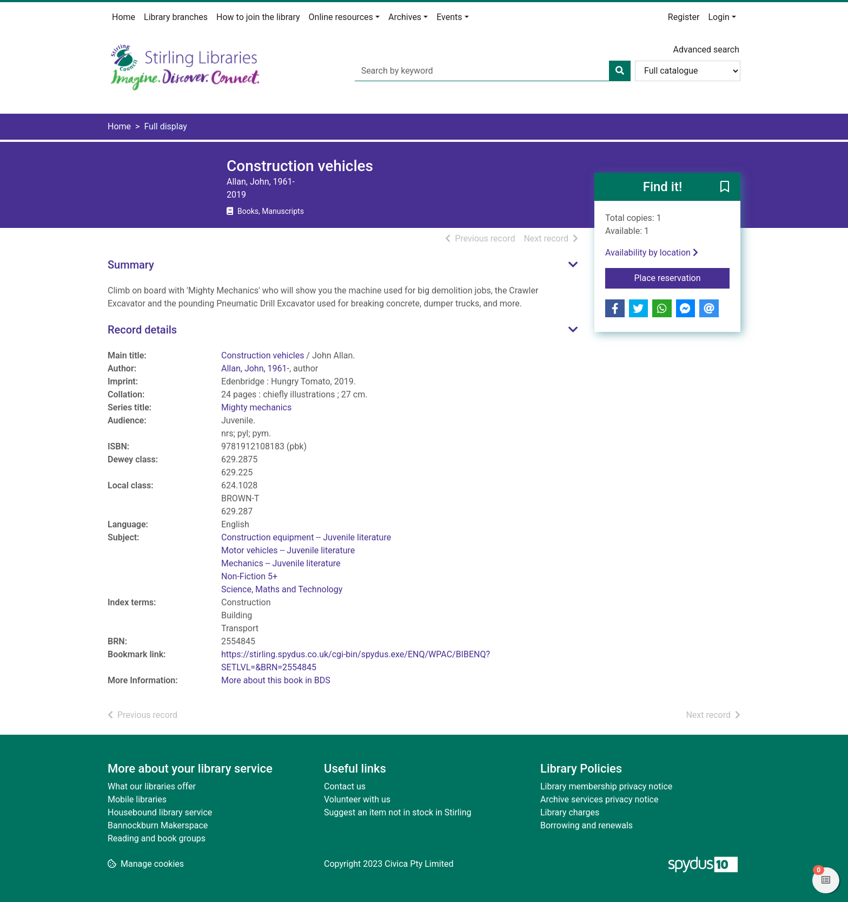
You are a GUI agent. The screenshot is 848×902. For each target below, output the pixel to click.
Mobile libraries (137, 799)
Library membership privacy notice (606, 786)
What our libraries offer (152, 786)
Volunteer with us (357, 799)
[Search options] (687, 71)
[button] (725, 187)
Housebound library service (160, 812)
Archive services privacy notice (599, 799)
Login (718, 17)
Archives (404, 17)
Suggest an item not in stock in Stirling (397, 812)
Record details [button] (142, 329)
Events (449, 17)
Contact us (345, 786)
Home (123, 17)
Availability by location (651, 252)
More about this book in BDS (275, 680)
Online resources (341, 17)
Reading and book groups (157, 838)
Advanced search (706, 49)
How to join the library (258, 17)
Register (684, 17)
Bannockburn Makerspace (158, 825)
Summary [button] (131, 264)
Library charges (569, 812)
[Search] (620, 71)
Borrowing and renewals (586, 825)
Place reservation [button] (682, 277)
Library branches (176, 17)
